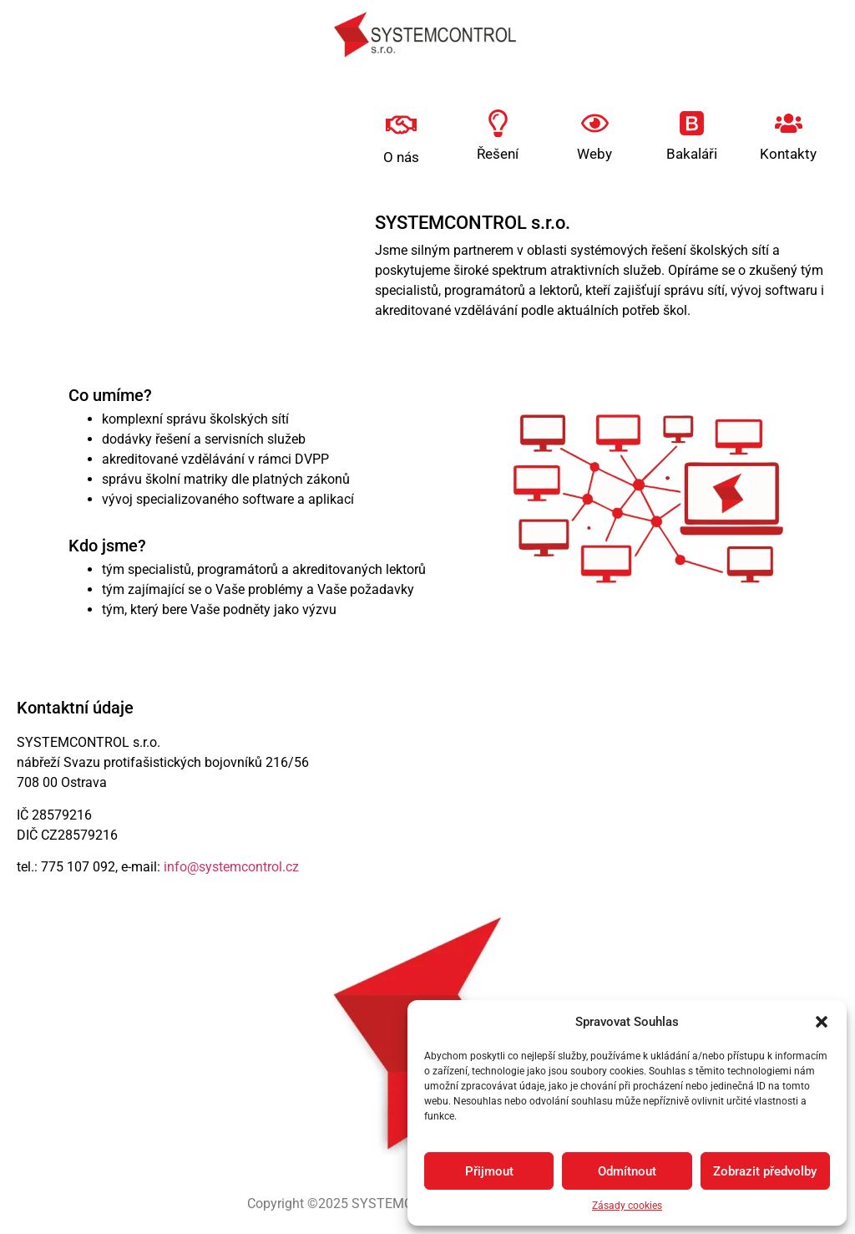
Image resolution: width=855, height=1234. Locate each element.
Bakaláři (691, 153)
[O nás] (401, 124)
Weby (594, 153)
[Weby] (595, 123)
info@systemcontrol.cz (231, 867)
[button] (821, 1021)
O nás (401, 157)
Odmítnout (627, 1171)
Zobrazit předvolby (765, 1171)
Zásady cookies (627, 1205)
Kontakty (788, 153)
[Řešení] (498, 123)
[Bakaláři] (692, 123)
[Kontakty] (788, 123)
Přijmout (489, 1171)
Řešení (498, 153)
